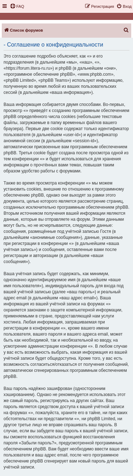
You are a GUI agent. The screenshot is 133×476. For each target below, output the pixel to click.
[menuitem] (17, 6)
